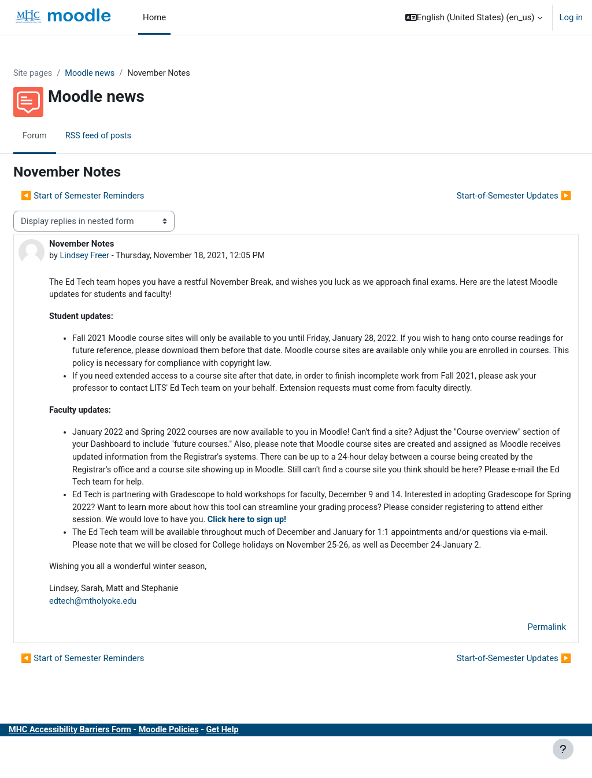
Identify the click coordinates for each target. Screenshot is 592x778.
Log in (571, 17)
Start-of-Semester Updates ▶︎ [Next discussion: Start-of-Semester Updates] (486, 195)
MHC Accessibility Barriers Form (99, 766)
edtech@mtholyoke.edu (122, 636)
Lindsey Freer (113, 256)
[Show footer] (563, 749)
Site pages (61, 73)
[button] (474, 17)
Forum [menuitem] (62, 136)
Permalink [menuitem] (519, 663)
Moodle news (120, 73)
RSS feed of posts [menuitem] (128, 136)
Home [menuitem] (154, 17)
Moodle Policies (201, 766)
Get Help (256, 766)
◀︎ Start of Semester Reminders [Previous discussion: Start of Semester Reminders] (110, 195)
